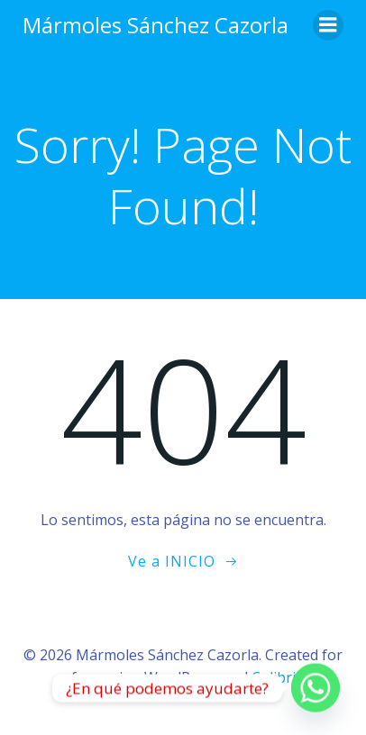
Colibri (274, 677)
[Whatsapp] (315, 688)
